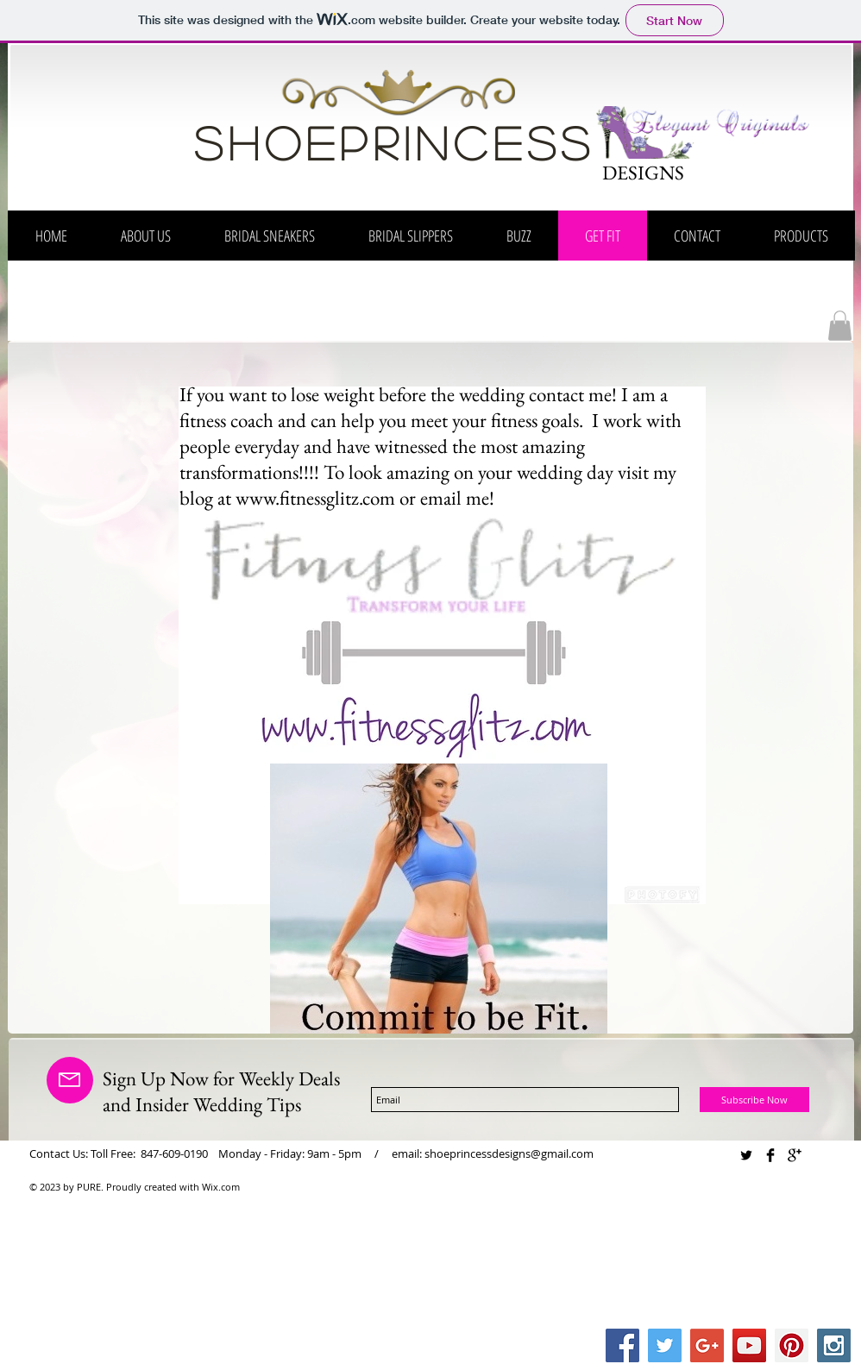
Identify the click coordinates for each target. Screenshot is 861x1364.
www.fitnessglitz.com (315, 498)
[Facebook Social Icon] (622, 1345)
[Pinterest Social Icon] (791, 1345)
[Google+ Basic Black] (794, 1155)
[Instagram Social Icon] (834, 1345)
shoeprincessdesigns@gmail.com (509, 1153)
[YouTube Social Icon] (749, 1345)
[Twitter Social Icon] (665, 1345)
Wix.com (221, 1186)
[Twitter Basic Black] (746, 1155)
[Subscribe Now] (754, 1099)
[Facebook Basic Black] (770, 1155)
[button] (839, 326)
